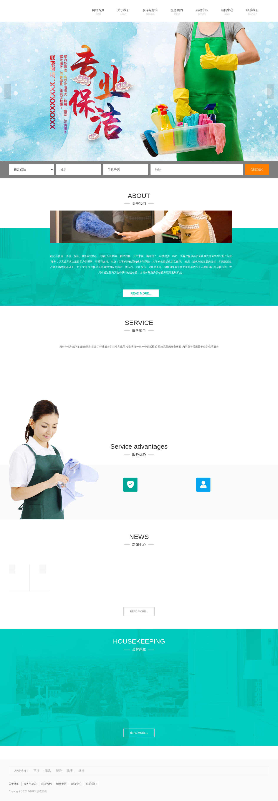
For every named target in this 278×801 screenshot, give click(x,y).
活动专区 (61, 783)
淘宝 (70, 771)
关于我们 (14, 783)
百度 (36, 771)
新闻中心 (76, 783)
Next (270, 91)
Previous (7, 91)
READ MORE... (141, 293)
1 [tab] (137, 158)
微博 (81, 771)
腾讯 (48, 771)
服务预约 (46, 783)
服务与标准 (30, 783)
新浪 (59, 771)
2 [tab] (142, 158)
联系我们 (91, 783)
